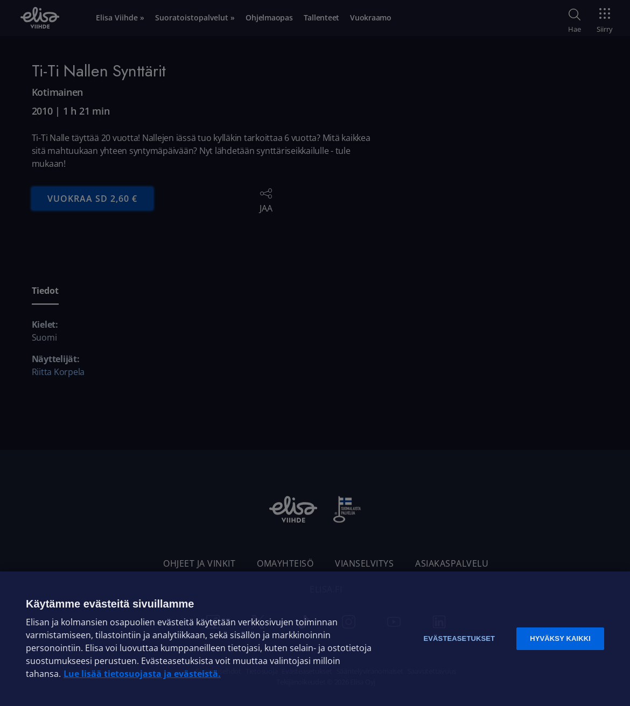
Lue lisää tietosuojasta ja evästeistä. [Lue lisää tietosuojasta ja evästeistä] (142, 674)
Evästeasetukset (459, 638)
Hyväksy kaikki (560, 638)
